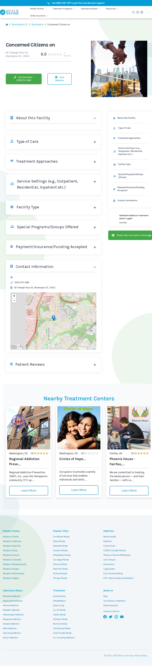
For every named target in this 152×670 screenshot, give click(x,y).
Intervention (108, 564)
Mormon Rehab (60, 624)
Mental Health (109, 537)
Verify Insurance (110, 605)
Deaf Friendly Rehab (62, 633)
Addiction (108, 531)
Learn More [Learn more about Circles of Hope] (79, 490)
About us (107, 590)
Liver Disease (109, 560)
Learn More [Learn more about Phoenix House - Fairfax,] (129, 491)
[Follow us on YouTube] (122, 617)
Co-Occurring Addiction (63, 638)
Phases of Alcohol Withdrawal (116, 555)
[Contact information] (130, 200)
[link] (130, 128)
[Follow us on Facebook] (105, 617)
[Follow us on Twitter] (110, 617)
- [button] (14, 301)
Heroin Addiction (10, 638)
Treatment (58, 590)
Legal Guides (109, 569)
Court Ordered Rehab (113, 573)
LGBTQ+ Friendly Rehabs (114, 550)
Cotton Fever (109, 546)
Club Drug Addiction (12, 633)
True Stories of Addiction (114, 601)
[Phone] (24, 78)
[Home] (8, 24)
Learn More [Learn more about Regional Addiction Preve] (28, 491)
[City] (38, 24)
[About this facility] (130, 118)
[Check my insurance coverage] (130, 235)
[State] (21, 24)
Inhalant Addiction (11, 624)
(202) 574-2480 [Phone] (21, 282)
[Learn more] (130, 219)
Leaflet (93, 349)
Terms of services (126, 656)
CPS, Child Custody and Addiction (118, 578)
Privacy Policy (141, 656)
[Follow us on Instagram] (116, 617)
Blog (105, 596)
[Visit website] (59, 78)
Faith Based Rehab (61, 628)
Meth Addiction (10, 628)
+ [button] (14, 296)
